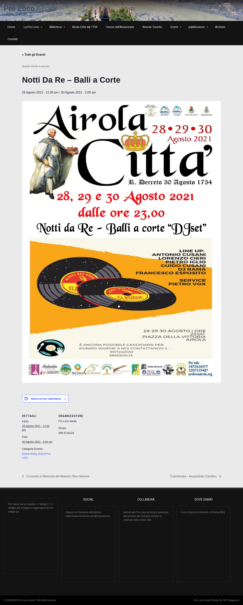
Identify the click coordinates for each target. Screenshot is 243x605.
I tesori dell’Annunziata (120, 27)
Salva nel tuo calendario (46, 398)
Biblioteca (56, 27)
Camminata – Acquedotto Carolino (193, 476)
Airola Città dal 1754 (84, 27)
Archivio (220, 27)
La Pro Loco (31, 27)
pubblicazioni (197, 27)
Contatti (13, 39)
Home (11, 27)
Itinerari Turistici (152, 27)
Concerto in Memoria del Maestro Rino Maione (57, 476)
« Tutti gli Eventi (33, 54)
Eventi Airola (29, 453)
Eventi (174, 27)
